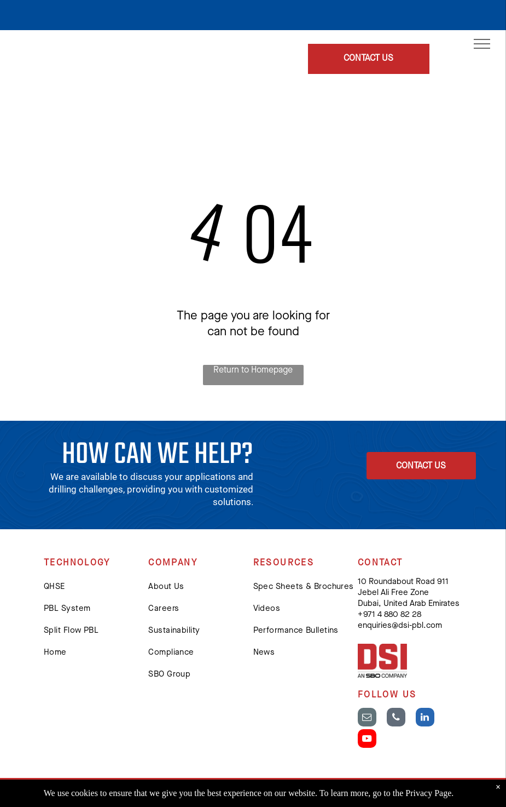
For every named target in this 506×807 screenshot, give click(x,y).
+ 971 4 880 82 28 (389, 615)
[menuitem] (96, 587)
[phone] (396, 718)
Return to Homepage (253, 370)
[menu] (482, 44)
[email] (367, 718)
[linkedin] (425, 718)
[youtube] (367, 740)
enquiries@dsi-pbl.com (400, 626)
